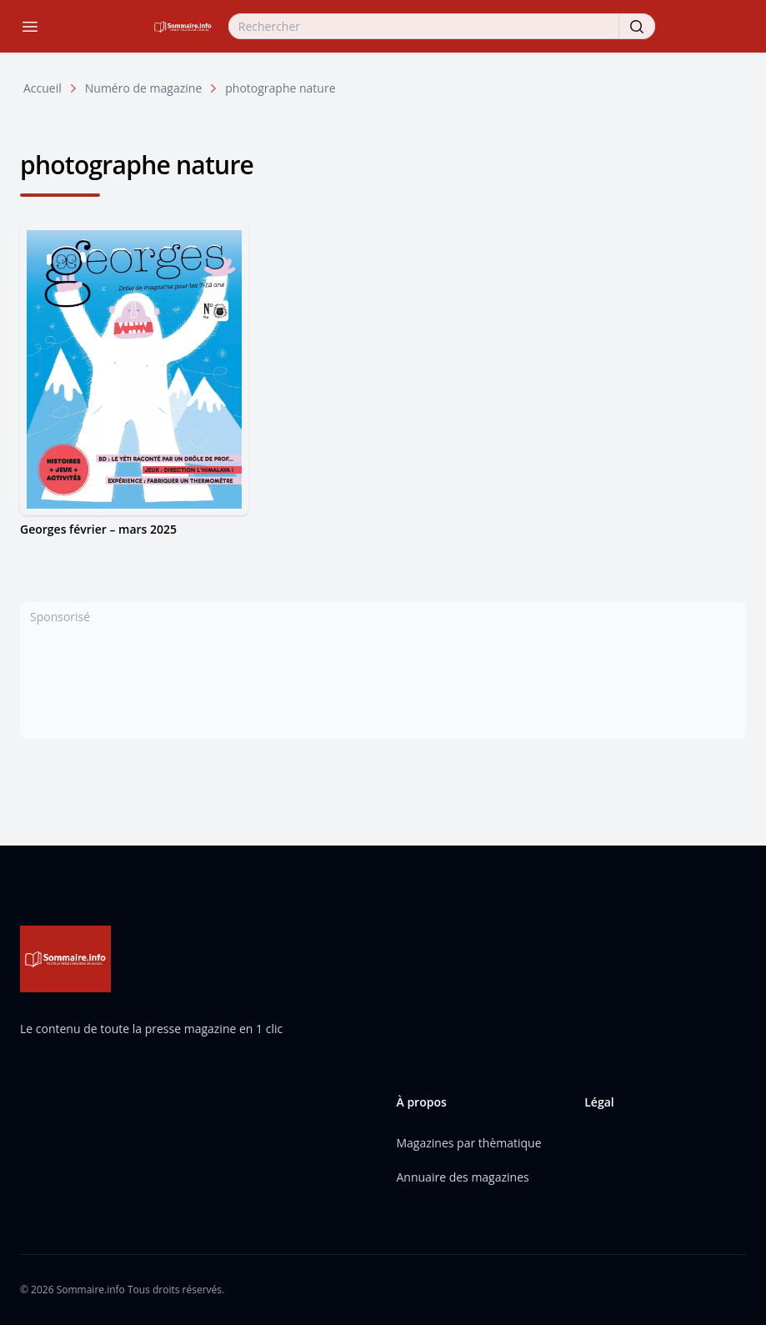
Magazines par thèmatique (469, 1143)
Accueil (42, 88)
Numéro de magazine (143, 88)
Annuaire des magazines (463, 1177)
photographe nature (280, 88)
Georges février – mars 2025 (98, 529)
